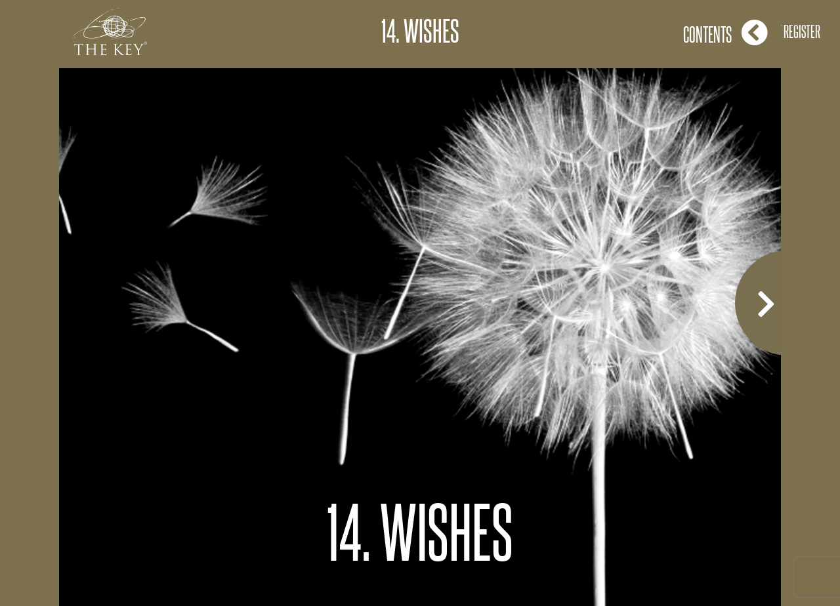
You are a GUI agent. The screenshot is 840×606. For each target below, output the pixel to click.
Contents (725, 32)
